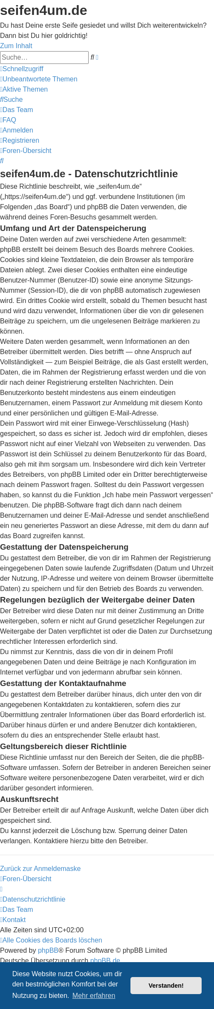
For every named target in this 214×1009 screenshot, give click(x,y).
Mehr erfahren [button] (94, 995)
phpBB (48, 950)
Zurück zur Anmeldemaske (40, 868)
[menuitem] (39, 79)
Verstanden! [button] (166, 985)
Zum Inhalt (16, 45)
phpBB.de (105, 960)
